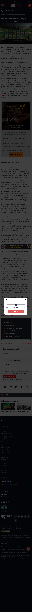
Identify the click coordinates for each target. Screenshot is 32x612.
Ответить (15, 311)
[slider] (16, 305)
